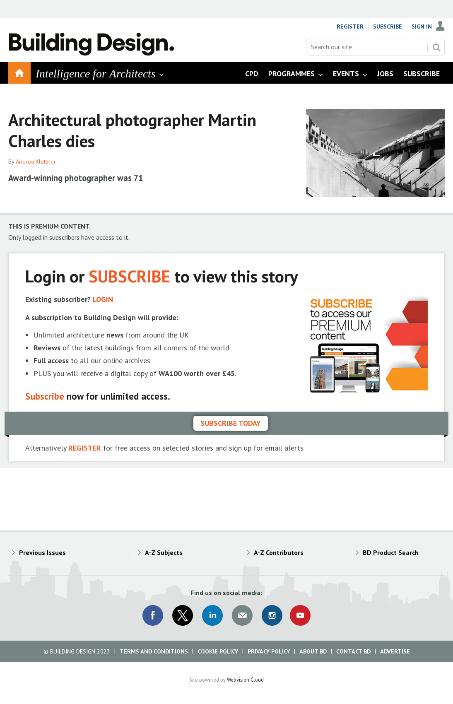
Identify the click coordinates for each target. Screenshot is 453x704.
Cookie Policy (218, 651)
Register (350, 26)
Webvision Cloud (245, 679)
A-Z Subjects (164, 552)
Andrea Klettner (36, 161)
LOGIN (103, 299)
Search (436, 47)
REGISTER (84, 448)
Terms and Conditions (154, 651)
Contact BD (353, 651)
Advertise (395, 651)
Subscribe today (230, 423)
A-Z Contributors (279, 552)
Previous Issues (42, 552)
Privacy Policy (269, 651)
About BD (313, 651)
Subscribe (387, 26)
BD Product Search (391, 552)
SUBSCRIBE (129, 276)
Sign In (422, 26)
